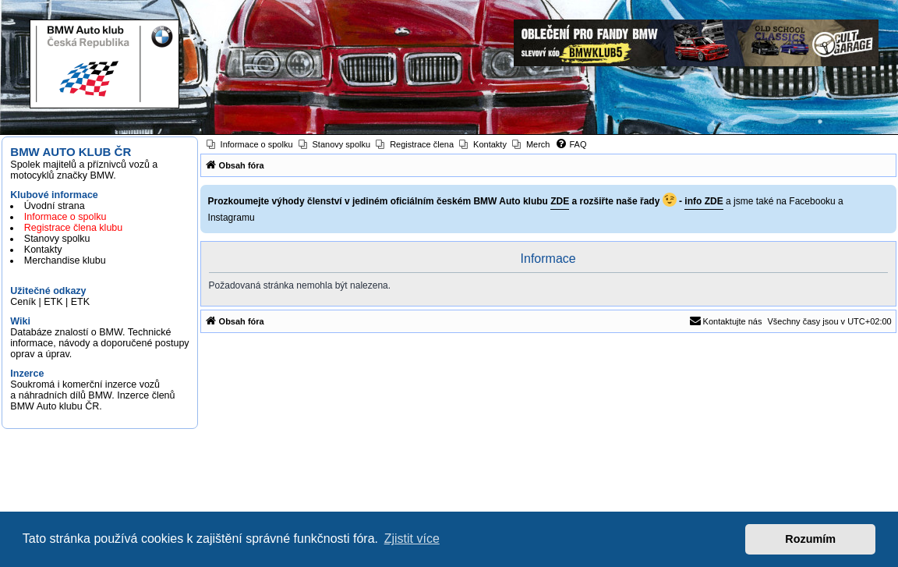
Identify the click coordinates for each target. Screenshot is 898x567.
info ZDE (703, 201)
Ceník (23, 301)
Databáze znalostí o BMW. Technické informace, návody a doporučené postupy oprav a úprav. (99, 343)
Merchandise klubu (65, 260)
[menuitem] (250, 144)
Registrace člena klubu (73, 227)
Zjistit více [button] (412, 538)
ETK (53, 301)
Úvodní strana (54, 205)
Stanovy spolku (57, 238)
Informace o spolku (65, 216)
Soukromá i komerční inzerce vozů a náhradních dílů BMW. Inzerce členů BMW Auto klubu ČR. (92, 395)
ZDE (559, 201)
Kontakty (43, 249)
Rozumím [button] (810, 539)
